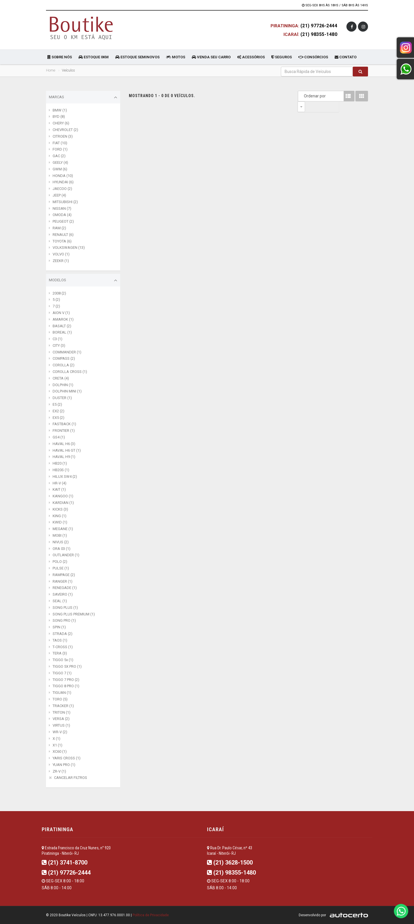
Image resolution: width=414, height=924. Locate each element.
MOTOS (175, 57)
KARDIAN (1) (63, 502)
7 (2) (56, 306)
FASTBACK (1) (64, 424)
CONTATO (345, 57)
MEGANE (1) (63, 529)
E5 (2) (57, 404)
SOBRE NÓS (59, 57)
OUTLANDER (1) (66, 555)
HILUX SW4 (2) (65, 476)
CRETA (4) (61, 378)
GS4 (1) (59, 437)
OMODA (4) (62, 215)
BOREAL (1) (62, 332)
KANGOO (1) (63, 496)
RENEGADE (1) (65, 588)
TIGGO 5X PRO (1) (67, 666)
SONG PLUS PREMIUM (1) (74, 614)
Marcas (83, 97)
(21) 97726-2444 (319, 25)
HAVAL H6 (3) (64, 444)
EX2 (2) (58, 411)
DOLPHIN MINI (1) (67, 391)
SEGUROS (281, 57)
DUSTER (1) (62, 398)
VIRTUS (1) (61, 725)
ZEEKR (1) (61, 261)
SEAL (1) (60, 601)
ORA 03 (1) (61, 548)
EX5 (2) (58, 417)
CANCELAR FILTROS (70, 777)
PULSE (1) (61, 568)
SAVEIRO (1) (63, 594)
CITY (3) (59, 345)
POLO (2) (60, 561)
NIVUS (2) (61, 542)
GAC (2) (59, 156)
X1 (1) (57, 745)
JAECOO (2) (62, 188)
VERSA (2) (61, 719)
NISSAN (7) (62, 208)
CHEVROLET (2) (65, 130)
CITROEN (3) (63, 136)
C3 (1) (57, 339)
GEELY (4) (60, 162)
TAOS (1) (60, 640)
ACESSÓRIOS (251, 57)
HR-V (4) (59, 483)
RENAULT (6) (63, 234)
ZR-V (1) (59, 771)
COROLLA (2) (63, 365)
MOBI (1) (60, 535)
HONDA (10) (63, 176)
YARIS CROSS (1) (66, 758)
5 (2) (56, 299)
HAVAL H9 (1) (64, 457)
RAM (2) (59, 228)
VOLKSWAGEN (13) (69, 247)
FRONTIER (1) (64, 430)
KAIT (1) (59, 489)
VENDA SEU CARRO (211, 57)
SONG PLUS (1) (65, 607)
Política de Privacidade (151, 915)
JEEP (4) (59, 195)
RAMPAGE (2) (64, 575)
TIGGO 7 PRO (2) (66, 679)
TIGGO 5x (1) (63, 660)
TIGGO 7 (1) (62, 673)
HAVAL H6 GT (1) (67, 450)
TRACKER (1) (63, 706)
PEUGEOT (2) (63, 221)
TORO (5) (60, 699)
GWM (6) (60, 169)
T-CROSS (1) (63, 647)
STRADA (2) (62, 634)
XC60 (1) (60, 751)
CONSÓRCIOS (313, 57)
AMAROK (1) (63, 319)
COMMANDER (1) (67, 352)
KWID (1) (60, 522)
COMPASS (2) (64, 358)
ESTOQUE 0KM (93, 57)
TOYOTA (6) (62, 241)
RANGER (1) (62, 581)
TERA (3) (60, 653)
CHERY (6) (61, 123)
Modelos (83, 280)
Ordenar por (303, 96)
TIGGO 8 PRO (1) (66, 686)
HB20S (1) (61, 470)
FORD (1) (60, 149)
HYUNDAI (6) (63, 182)
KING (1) (59, 516)
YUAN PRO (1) (64, 765)
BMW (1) (60, 110)
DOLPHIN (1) (63, 385)
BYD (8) (59, 116)
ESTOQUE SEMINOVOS (137, 57)
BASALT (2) (62, 326)
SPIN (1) (59, 627)
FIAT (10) (60, 143)
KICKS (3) (60, 509)
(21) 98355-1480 (319, 34)
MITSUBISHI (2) (65, 202)
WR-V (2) (60, 732)
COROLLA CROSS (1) (70, 371)
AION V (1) (61, 313)
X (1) (56, 738)
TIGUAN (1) (62, 692)
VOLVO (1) (61, 254)
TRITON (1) (61, 712)
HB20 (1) (60, 463)
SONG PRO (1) (64, 620)
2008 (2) (59, 293)
